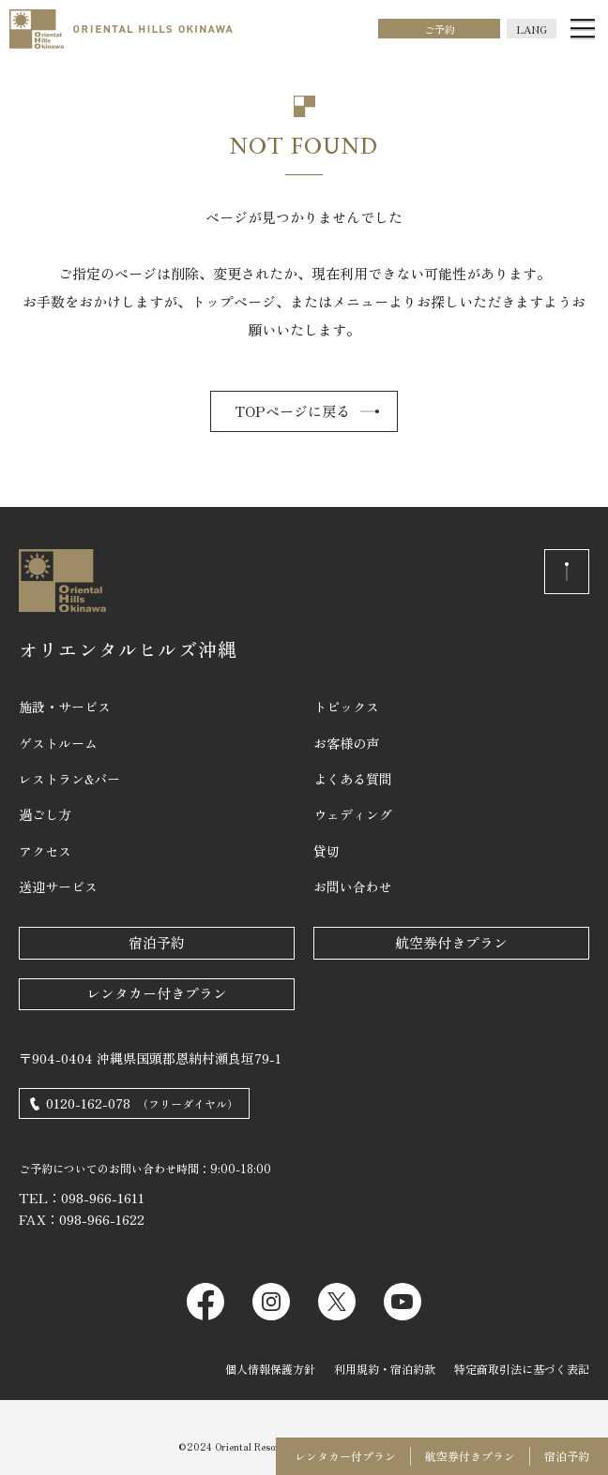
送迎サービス (58, 886)
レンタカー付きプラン (156, 993)
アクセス (45, 851)
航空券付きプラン (451, 942)
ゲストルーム (58, 743)
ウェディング (352, 814)
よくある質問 (352, 778)
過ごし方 (45, 814)
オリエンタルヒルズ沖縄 (128, 649)
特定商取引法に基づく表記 (521, 1369)
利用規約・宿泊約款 (384, 1369)
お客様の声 (346, 743)
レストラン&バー (69, 778)
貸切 (326, 851)
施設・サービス (65, 706)
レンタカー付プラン (345, 1456)
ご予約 (439, 29)
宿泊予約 (157, 942)
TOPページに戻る (292, 411)
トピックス (346, 706)
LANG (531, 29)
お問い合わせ (352, 886)
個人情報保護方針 (270, 1369)
